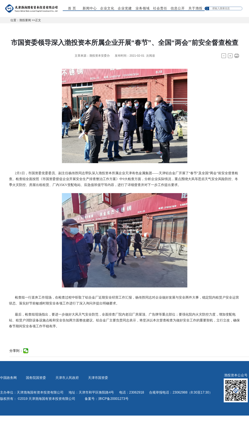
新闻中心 (90, 8)
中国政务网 (8, 378)
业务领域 (142, 8)
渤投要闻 (25, 20)
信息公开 (178, 8)
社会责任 (160, 8)
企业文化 (107, 8)
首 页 (72, 8)
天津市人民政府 (67, 378)
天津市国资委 (98, 378)
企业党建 (125, 8)
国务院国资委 (36, 378)
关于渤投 (195, 8)
